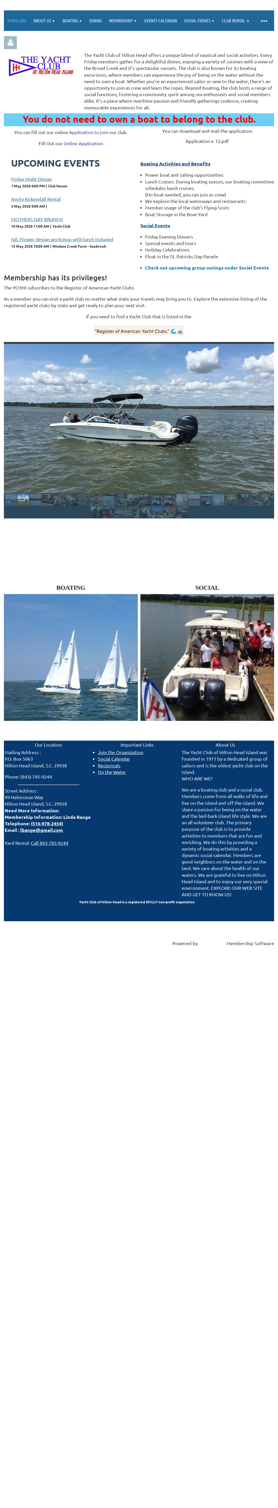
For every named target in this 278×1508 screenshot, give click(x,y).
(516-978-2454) (47, 823)
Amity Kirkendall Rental (36, 199)
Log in (10, 42)
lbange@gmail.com (41, 830)
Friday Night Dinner (31, 179)
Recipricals (109, 765)
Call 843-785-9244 (49, 843)
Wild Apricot (212, 943)
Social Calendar (114, 758)
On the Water (112, 772)
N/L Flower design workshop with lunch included (62, 239)
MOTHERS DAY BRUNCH (37, 219)
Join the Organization (120, 752)
